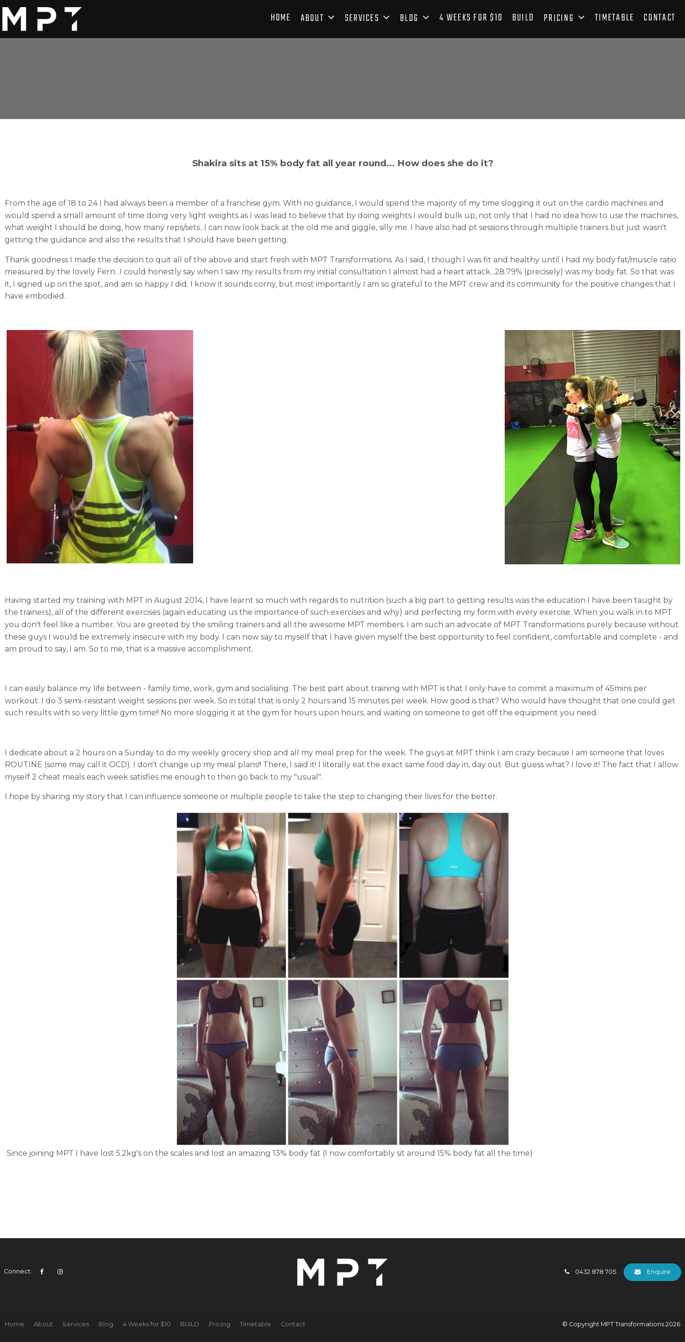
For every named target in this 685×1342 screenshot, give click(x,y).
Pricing (559, 19)
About (312, 19)
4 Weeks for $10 (471, 19)
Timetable (614, 19)
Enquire (659, 1271)
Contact (659, 19)
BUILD (523, 19)
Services (362, 19)
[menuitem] (14, 1324)
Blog (409, 19)
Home (281, 19)
